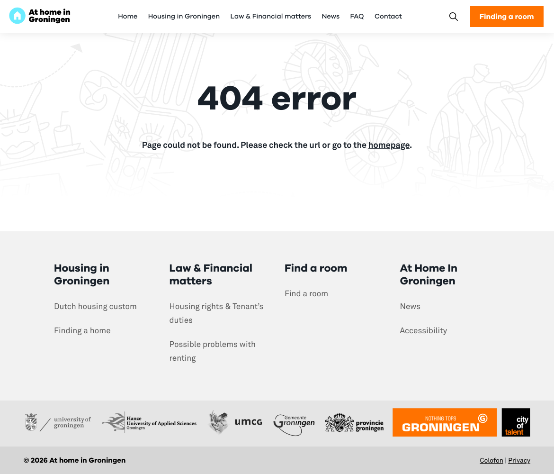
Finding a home (82, 331)
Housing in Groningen (184, 16)
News (331, 16)
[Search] (453, 17)
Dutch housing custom (95, 306)
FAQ (357, 16)
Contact (388, 16)
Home (127, 16)
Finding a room (507, 16)
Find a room (306, 294)
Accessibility (423, 331)
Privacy (519, 460)
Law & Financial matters (270, 16)
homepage (389, 145)
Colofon (491, 460)
